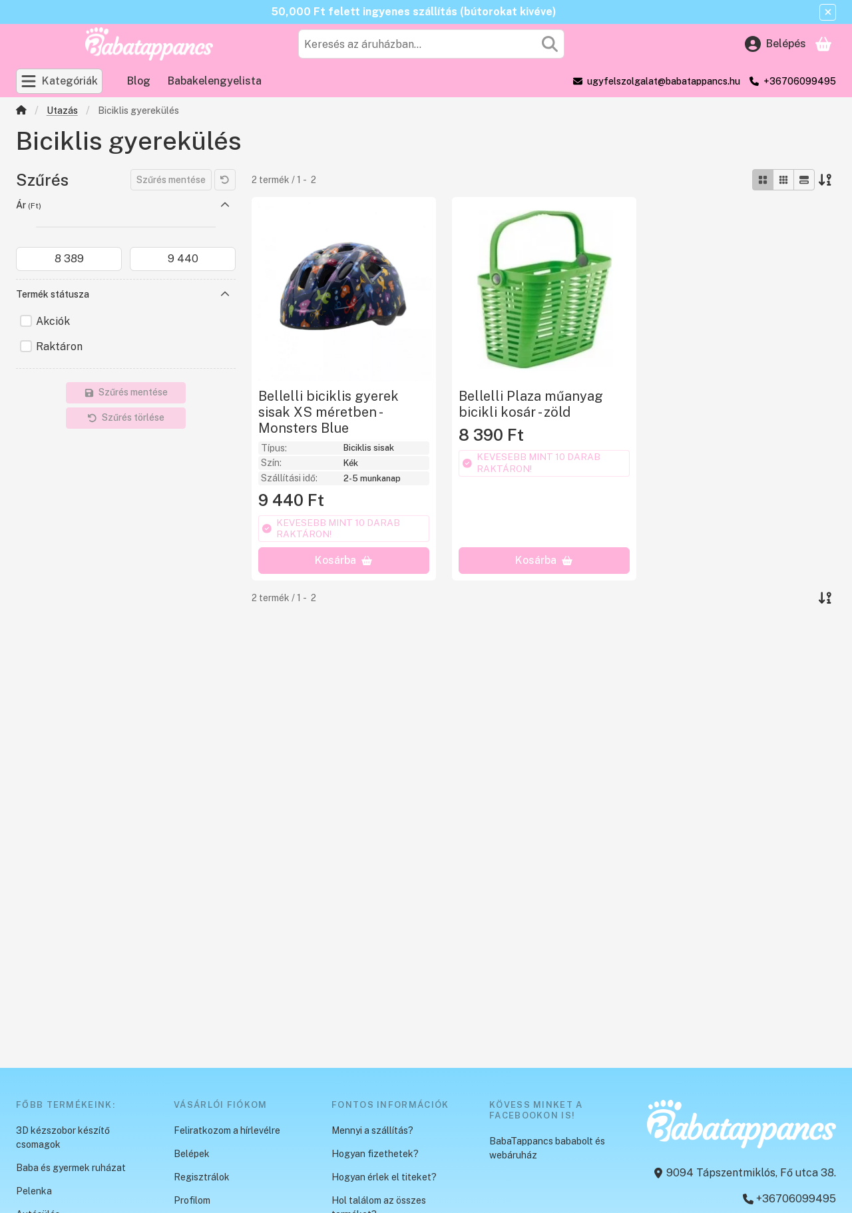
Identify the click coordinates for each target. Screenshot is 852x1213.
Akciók (53, 321)
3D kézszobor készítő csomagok (63, 1137)
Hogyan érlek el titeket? (384, 1177)
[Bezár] (827, 12)
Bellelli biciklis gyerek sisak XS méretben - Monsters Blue (328, 412)
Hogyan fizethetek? (375, 1153)
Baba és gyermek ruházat (71, 1167)
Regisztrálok (202, 1177)
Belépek (192, 1153)
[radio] (762, 179)
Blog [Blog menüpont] (138, 81)
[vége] (183, 259)
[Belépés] (775, 44)
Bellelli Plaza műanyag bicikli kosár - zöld (531, 404)
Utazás (62, 110)
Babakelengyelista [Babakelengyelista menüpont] (215, 81)
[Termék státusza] (225, 294)
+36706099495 (799, 81)
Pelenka (34, 1191)
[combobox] (431, 44)
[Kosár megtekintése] (823, 44)
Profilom (192, 1200)
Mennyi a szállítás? (372, 1130)
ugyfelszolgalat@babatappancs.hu (663, 81)
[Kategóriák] (59, 81)
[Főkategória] (21, 111)
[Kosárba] (343, 560)
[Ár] (225, 205)
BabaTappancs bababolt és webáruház (547, 1148)
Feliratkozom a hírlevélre (227, 1130)
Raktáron (59, 346)
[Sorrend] (825, 179)
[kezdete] (69, 259)
